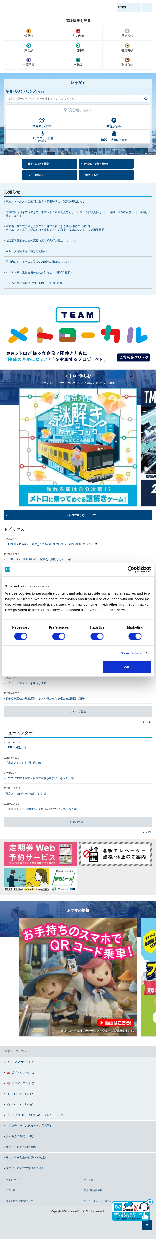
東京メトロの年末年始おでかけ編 (25, 793)
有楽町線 (127, 47)
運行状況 (121, 7)
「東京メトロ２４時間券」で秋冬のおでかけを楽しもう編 (41, 808)
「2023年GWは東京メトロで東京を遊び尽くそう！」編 (39, 778)
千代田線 (78, 47)
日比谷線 (127, 33)
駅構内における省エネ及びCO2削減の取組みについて (39, 261)
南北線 (78, 62)
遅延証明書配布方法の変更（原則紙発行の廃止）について (41, 240)
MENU (146, 9)
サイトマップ (13, 1179)
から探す (42, 126)
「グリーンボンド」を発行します (25, 683)
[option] (78, 332)
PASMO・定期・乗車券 (96, 163)
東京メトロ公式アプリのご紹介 (25, 1168)
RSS (148, 722)
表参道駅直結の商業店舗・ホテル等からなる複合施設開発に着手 (45, 698)
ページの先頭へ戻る (147, 1225)
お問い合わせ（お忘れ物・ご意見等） (29, 1125)
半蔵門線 (29, 62)
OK (126, 667)
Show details (131, 653)
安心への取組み (36, 175)
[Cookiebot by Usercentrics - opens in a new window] (131, 569)
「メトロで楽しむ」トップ (79, 515)
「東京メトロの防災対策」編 (23, 762)
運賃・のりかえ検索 (38, 163)
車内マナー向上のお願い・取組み (26, 1157)
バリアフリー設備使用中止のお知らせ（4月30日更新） (41, 272)
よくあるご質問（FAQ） (21, 1136)
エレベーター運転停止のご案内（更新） (35, 283)
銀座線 (29, 33)
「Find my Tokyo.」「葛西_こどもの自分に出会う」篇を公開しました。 (49, 544)
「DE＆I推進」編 (15, 747)
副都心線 (127, 62)
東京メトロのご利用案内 (21, 1147)
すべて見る (79, 711)
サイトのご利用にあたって (19, 1201)
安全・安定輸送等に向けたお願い (26, 251)
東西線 (29, 47)
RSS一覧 (10, 1190)
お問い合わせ (91, 175)
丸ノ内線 (78, 33)
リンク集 (88, 1179)
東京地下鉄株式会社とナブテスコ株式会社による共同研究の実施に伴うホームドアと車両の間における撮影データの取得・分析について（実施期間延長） (56, 228)
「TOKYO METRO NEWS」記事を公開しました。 (36, 559)
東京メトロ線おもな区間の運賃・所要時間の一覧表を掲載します (45, 201)
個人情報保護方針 (93, 1190)
